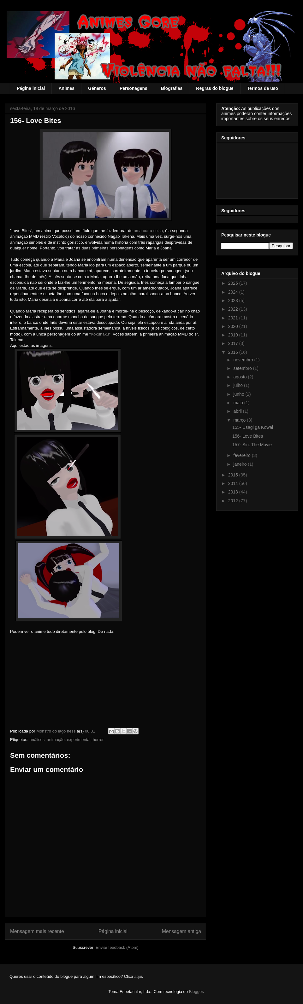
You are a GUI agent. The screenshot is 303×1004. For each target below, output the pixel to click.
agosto (240, 376)
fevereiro (242, 455)
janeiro (240, 464)
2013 (233, 491)
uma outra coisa (148, 230)
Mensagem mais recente (37, 931)
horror (98, 739)
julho (238, 385)
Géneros (97, 88)
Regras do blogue (214, 88)
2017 (233, 343)
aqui (138, 976)
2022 (233, 309)
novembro (243, 359)
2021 (233, 317)
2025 (233, 283)
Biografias (171, 88)
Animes (66, 88)
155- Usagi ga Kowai (252, 427)
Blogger (196, 991)
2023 (233, 300)
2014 (233, 483)
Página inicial (31, 88)
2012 (233, 500)
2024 (233, 292)
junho (239, 394)
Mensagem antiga (181, 931)
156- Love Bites (247, 436)
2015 (233, 474)
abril (238, 411)
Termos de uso (262, 88)
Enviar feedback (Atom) (117, 947)
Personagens (133, 88)
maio (238, 402)
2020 (233, 326)
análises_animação (46, 739)
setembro (243, 368)
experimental (78, 739)
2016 (233, 352)
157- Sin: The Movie (252, 444)
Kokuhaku (100, 334)
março (240, 420)
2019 (233, 334)
